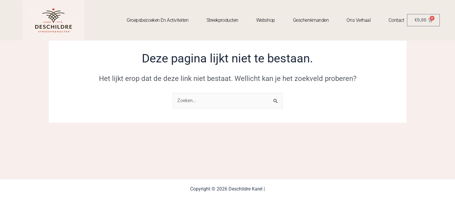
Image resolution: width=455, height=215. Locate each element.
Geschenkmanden (311, 20)
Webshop (265, 20)
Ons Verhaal (359, 20)
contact (396, 20)
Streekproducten (222, 20)
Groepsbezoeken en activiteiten (158, 20)
